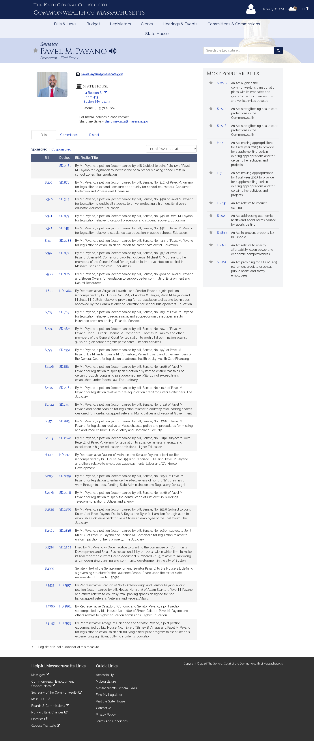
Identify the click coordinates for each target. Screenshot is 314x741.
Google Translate (45, 725)
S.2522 (222, 109)
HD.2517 (65, 585)
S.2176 (50, 492)
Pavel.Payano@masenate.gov (102, 74)
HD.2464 (65, 291)
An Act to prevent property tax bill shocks (252, 235)
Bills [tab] (44, 135)
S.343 (49, 240)
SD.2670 (65, 438)
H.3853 (50, 623)
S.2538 (222, 126)
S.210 (49, 182)
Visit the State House (110, 701)
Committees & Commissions (233, 24)
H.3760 (50, 606)
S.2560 (50, 530)
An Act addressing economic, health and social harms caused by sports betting (253, 220)
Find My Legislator (109, 694)
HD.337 (64, 455)
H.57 (220, 143)
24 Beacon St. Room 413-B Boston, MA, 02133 (97, 97)
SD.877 (64, 253)
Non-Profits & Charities (49, 712)
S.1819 (49, 438)
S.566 (49, 274)
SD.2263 (65, 388)
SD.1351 (64, 350)
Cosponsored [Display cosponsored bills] (61, 149)
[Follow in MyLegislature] (35, 51)
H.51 (220, 173)
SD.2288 (65, 240)
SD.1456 (65, 228)
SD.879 (64, 216)
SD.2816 (65, 530)
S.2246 (222, 83)
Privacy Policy (106, 714)
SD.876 (64, 182)
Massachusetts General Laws (116, 688)
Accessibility (105, 675)
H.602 (49, 291)
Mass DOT (40, 699)
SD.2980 (65, 165)
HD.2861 (65, 606)
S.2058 (50, 476)
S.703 (49, 312)
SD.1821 (64, 329)
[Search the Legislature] (278, 50)
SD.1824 (65, 274)
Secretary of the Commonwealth (56, 692)
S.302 (221, 215)
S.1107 (49, 388)
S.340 (49, 199)
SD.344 (64, 199)
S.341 (49, 216)
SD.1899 (65, 476)
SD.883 (64, 421)
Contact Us (104, 708)
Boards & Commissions (50, 706)
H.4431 (222, 203)
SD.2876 (65, 509)
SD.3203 (65, 547)
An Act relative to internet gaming (249, 205)
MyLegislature (106, 681)
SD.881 (64, 366)
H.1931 (50, 455)
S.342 (49, 228)
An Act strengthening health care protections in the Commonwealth (254, 113)
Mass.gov (40, 675)
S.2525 (50, 509)
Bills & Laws (65, 24)
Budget (93, 24)
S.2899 (222, 232)
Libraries (39, 719)
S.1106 (50, 366)
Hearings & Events (180, 24)
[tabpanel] (114, 399)
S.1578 (49, 421)
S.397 (49, 253)
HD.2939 (65, 623)
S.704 (49, 329)
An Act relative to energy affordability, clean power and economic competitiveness (252, 249)
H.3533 (50, 585)
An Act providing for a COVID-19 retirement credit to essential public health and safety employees (254, 268)
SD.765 (64, 312)
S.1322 (50, 404)
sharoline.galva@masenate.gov (126, 121)
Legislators (120, 24)
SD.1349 (65, 404)
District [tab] (94, 135)
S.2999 (50, 568)
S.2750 (50, 547)
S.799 (49, 350)
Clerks (147, 24)
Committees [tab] (69, 135)
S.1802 (222, 262)
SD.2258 (65, 492)
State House (157, 33)
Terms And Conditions (112, 721)
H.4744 (222, 245)
